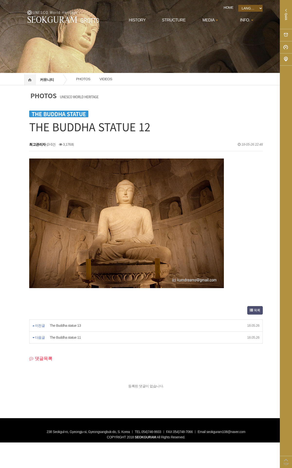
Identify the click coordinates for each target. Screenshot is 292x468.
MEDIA (208, 20)
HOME (228, 7)
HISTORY (137, 20)
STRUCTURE (174, 20)
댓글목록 (40, 358)
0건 (51, 144)
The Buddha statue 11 (65, 337)
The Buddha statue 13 (65, 325)
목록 (255, 310)
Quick (286, 14)
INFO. (245, 20)
